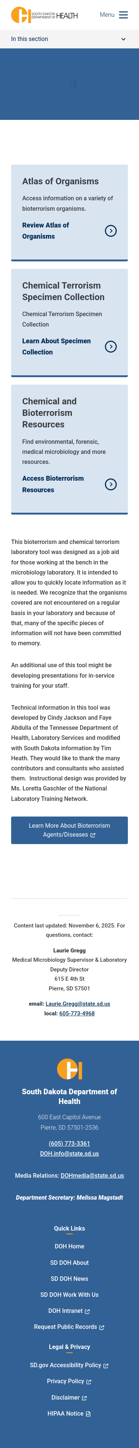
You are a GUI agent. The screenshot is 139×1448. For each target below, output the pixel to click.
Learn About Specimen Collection (56, 346)
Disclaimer (66, 1397)
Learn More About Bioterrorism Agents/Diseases (69, 830)
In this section (68, 38)
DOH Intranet (66, 1310)
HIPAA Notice (65, 1413)
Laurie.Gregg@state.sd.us (78, 1003)
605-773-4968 (77, 1013)
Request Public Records (65, 1326)
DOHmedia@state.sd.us (92, 1175)
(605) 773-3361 (69, 1143)
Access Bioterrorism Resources (53, 484)
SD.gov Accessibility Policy (65, 1365)
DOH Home (70, 1246)
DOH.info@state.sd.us (69, 1153)
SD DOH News (69, 1278)
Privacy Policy (65, 1381)
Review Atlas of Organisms (45, 231)
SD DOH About (69, 1262)
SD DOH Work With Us (69, 1294)
